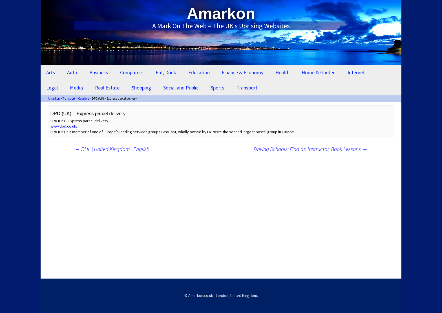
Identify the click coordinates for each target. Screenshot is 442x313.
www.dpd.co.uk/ (64, 126)
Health (282, 72)
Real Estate (107, 87)
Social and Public (180, 87)
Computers (131, 72)
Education (199, 72)
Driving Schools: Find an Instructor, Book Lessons (311, 148)
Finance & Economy (242, 72)
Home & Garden (318, 72)
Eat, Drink (166, 72)
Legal (52, 87)
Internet (356, 72)
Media (76, 87)
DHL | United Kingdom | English (111, 148)
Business (98, 72)
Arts (50, 72)
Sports (217, 87)
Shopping (141, 87)
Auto (72, 72)
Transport (247, 87)
